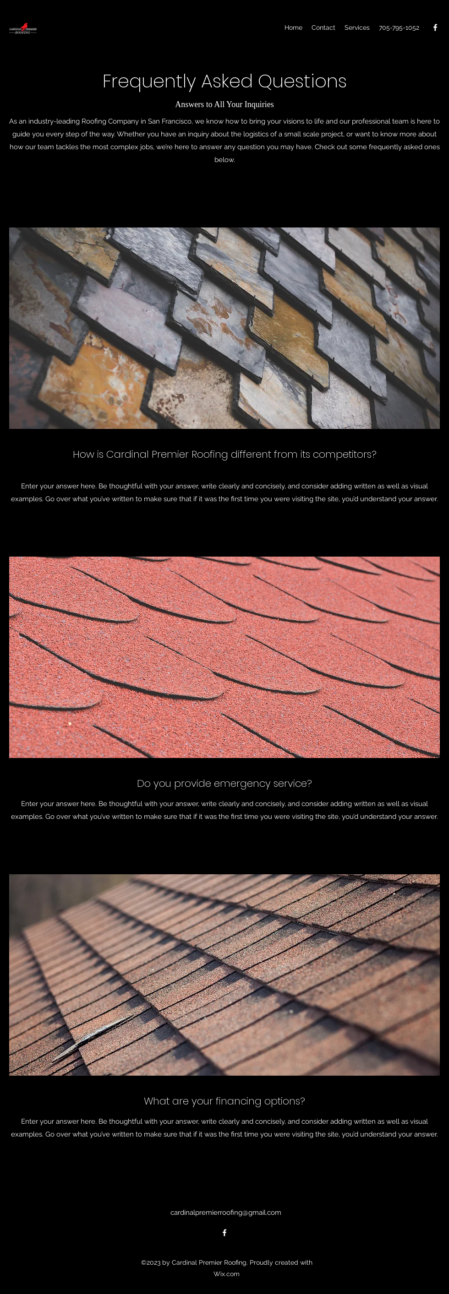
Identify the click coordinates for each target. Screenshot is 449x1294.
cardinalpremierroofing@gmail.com (225, 1212)
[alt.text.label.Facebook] (435, 27)
